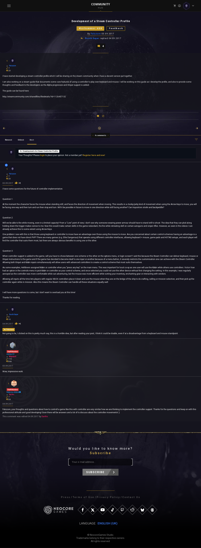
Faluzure (96, 34)
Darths (45, 416)
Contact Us (131, 497)
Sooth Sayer (92, 38)
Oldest (21, 140)
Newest (8, 140)
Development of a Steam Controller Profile (39, 151)
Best (32, 140)
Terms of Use (83, 497)
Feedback (116, 28)
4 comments (100, 135)
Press (65, 497)
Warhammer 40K (90, 28)
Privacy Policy (108, 497)
